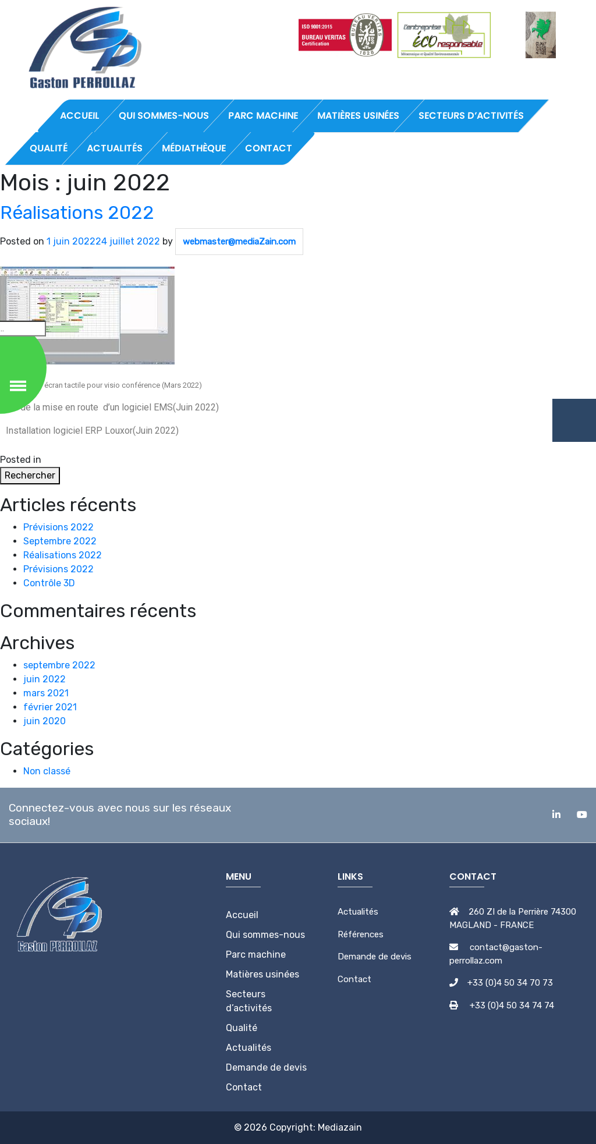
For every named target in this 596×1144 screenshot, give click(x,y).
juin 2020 (44, 721)
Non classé (67, 459)
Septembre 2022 (60, 541)
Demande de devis (374, 956)
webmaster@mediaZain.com (239, 241)
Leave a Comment (130, 459)
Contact (354, 979)
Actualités (358, 911)
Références (361, 934)
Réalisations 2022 (77, 212)
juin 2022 (44, 679)
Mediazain (340, 1127)
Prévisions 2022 (58, 527)
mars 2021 (46, 693)
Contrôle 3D (49, 583)
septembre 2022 (59, 665)
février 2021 (50, 707)
